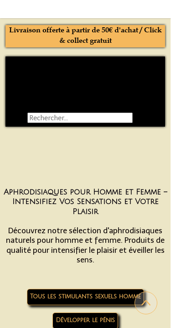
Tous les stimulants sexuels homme (85, 296)
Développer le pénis (85, 320)
